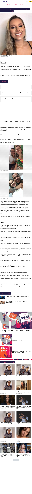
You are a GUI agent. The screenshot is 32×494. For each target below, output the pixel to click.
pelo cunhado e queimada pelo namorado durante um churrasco (14, 65)
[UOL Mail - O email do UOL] (26, 1)
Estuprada (2, 65)
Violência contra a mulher (16, 4)
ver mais (16, 460)
